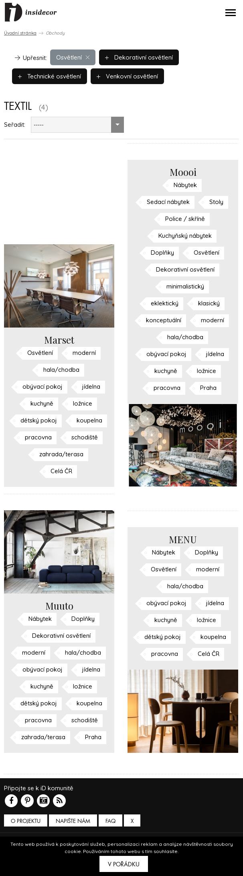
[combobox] (77, 125)
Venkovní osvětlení (127, 76)
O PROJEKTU (25, 821)
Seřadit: (14, 124)
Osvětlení (72, 57)
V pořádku (124, 864)
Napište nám (73, 821)
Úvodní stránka (20, 33)
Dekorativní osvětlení (139, 57)
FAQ (110, 821)
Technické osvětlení (49, 76)
